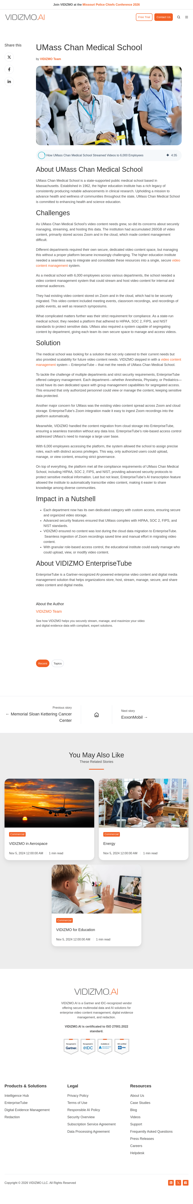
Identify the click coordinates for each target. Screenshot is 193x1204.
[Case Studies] (97, 714)
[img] (167, 155)
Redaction (12, 1117)
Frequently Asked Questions (151, 1131)
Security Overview (81, 1117)
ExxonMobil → (134, 717)
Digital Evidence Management (27, 1110)
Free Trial (144, 17)
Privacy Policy (77, 1096)
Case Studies (140, 1103)
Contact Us (164, 17)
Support (136, 1124)
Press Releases (142, 1139)
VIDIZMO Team (49, 611)
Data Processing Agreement (88, 1131)
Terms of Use (77, 1103)
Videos (135, 1117)
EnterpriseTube (16, 1103)
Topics (58, 663)
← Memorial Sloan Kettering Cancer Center (38, 717)
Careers (136, 1146)
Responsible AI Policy (83, 1110)
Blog (133, 1110)
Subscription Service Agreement (91, 1124)
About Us (137, 1096)
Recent (42, 663)
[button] (179, 17)
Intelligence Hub (17, 1096)
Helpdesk (137, 1153)
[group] (109, 155)
